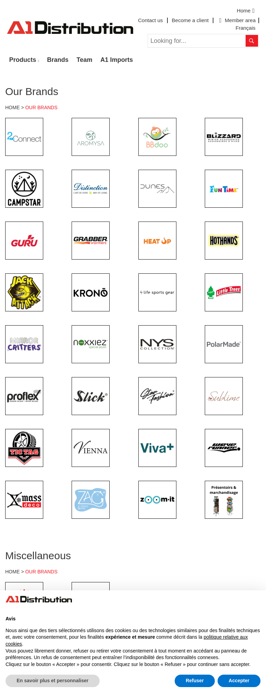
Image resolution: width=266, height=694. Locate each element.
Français (246, 28)
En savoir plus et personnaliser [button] (53, 680)
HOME (12, 107)
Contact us (150, 20)
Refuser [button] (195, 680)
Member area (237, 20)
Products (22, 59)
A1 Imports (116, 59)
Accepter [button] (239, 680)
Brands (57, 59)
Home (246, 11)
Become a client (190, 20)
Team (84, 59)
